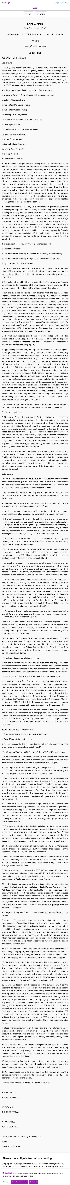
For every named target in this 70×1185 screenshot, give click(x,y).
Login (57, 3)
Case (35, 8)
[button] (41, 13)
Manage (6, 1182)
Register (64, 3)
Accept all (33, 1182)
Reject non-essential (19, 1182)
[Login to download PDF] (28, 13)
